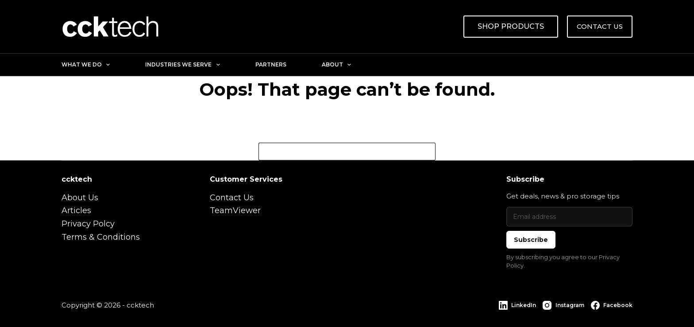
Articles (76, 210)
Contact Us (232, 197)
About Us (80, 197)
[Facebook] (611, 305)
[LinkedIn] (517, 305)
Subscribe (531, 240)
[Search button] (427, 151)
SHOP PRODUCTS (511, 26)
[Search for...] (338, 151)
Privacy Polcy (88, 224)
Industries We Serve (184, 64)
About (338, 64)
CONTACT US (600, 26)
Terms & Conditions (101, 237)
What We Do (87, 64)
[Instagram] (563, 305)
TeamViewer (235, 210)
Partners (270, 64)
